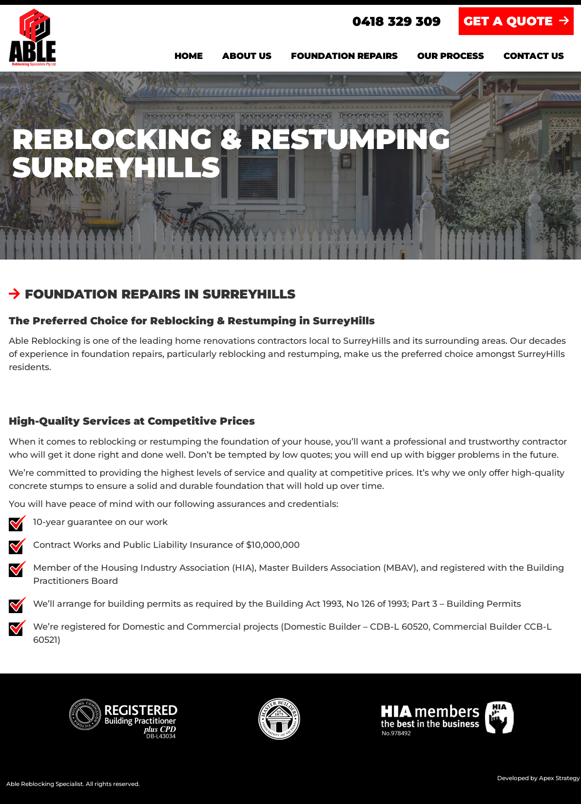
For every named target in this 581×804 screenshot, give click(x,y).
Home (188, 56)
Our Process (450, 56)
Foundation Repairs (344, 56)
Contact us (534, 56)
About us (246, 56)
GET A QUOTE (516, 21)
